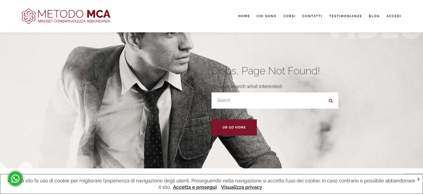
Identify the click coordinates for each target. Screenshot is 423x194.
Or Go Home (234, 127)
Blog (374, 16)
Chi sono (267, 16)
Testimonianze (345, 16)
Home (244, 16)
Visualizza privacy (241, 187)
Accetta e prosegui (195, 187)
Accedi (394, 16)
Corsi (289, 16)
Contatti (312, 16)
